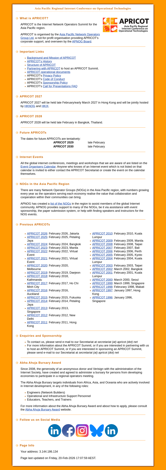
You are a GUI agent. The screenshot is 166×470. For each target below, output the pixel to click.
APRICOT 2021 (37, 258)
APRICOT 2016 (37, 290)
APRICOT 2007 (102, 247)
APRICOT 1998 (102, 286)
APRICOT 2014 (37, 301)
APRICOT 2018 (37, 276)
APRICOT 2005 (102, 254)
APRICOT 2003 (102, 265)
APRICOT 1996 (102, 297)
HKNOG (29, 106)
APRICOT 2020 (37, 265)
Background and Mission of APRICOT (51, 57)
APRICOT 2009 (102, 240)
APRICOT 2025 (37, 237)
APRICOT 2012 (37, 315)
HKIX (45, 106)
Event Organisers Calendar (38, 166)
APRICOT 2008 (102, 244)
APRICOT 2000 (102, 279)
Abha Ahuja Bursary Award (42, 409)
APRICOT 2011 (37, 322)
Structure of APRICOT (41, 65)
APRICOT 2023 (37, 247)
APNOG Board (81, 41)
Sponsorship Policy (55, 82)
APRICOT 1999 (102, 283)
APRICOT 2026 (37, 233)
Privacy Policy (52, 75)
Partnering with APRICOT (43, 68)
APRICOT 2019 (37, 272)
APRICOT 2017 (37, 283)
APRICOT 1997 (102, 290)
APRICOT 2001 (102, 272)
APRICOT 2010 (102, 233)
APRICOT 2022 (37, 251)
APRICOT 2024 (37, 244)
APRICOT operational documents (48, 72)
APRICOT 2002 (102, 269)
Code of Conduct (54, 79)
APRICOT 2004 (102, 258)
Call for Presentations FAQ (60, 86)
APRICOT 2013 (37, 308)
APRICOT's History (39, 61)
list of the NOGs (60, 203)
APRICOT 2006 (102, 251)
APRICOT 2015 (37, 297)
